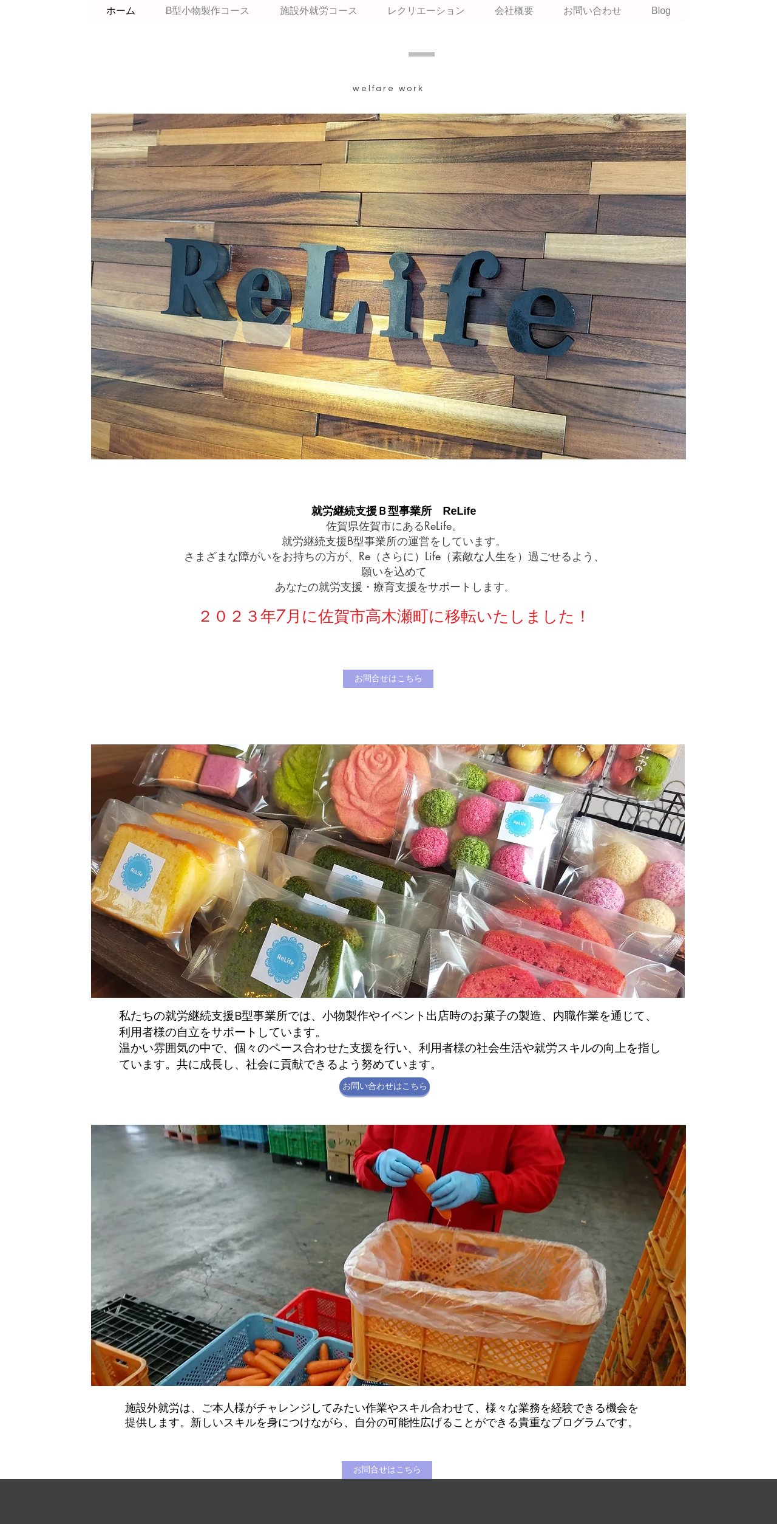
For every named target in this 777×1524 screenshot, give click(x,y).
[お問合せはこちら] (388, 679)
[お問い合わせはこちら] (384, 1086)
